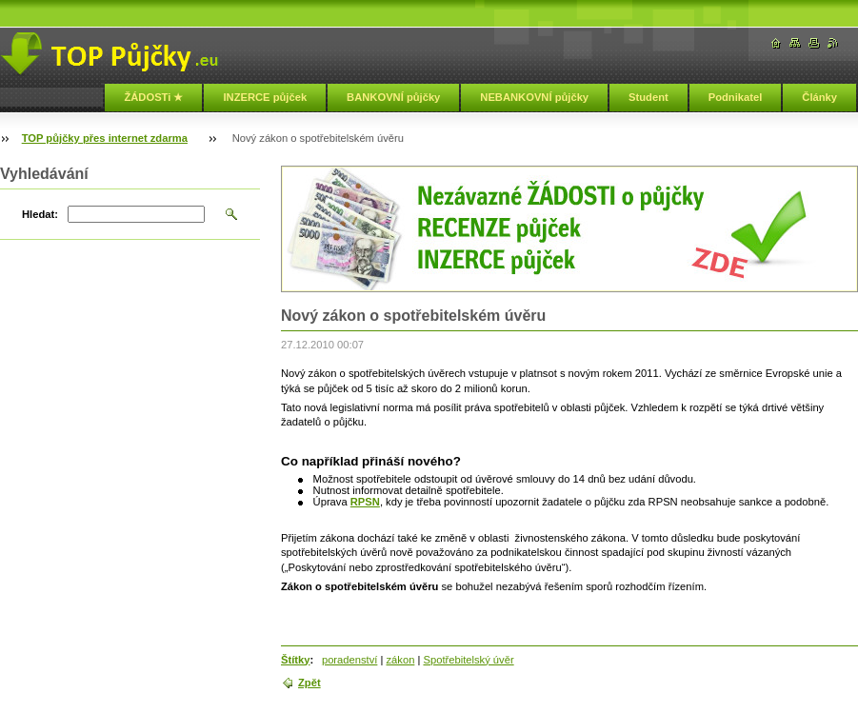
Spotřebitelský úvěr (468, 659)
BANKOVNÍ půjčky (393, 97)
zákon (401, 659)
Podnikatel (735, 97)
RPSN (365, 501)
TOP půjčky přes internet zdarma (105, 138)
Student (648, 97)
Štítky (295, 659)
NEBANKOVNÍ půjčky (534, 97)
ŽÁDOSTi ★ (153, 97)
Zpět (309, 682)
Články (819, 97)
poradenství (349, 659)
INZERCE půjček (265, 97)
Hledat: (40, 214)
